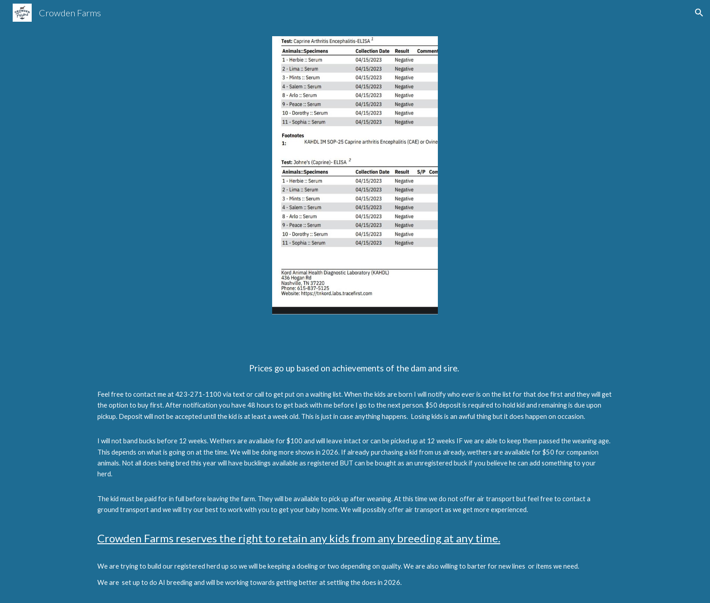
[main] (355, 464)
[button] (699, 13)
